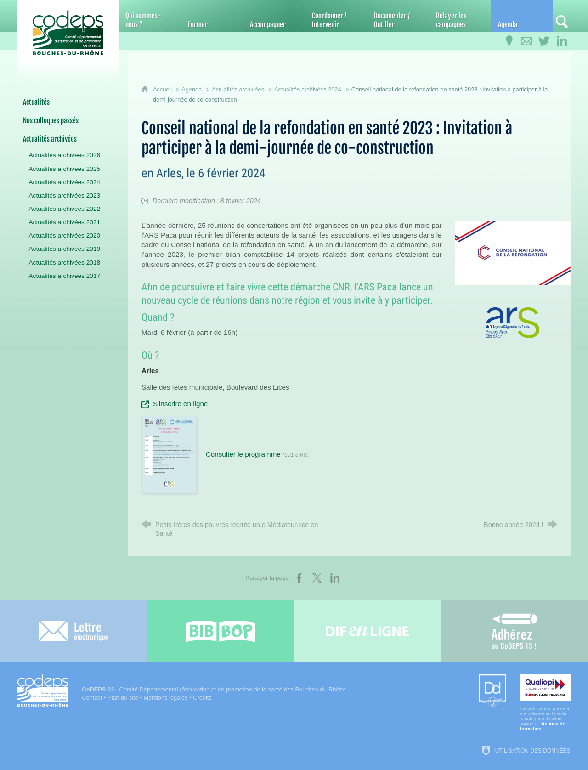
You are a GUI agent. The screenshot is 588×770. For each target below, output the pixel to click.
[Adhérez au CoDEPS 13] (514, 631)
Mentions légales (166, 697)
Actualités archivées (238, 89)
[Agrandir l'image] (513, 252)
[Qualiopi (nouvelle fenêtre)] (545, 702)
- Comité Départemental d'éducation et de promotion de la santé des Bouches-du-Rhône (213, 689)
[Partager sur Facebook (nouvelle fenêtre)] (299, 578)
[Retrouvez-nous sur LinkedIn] (562, 41)
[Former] (212, 16)
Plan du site (122, 697)
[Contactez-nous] (527, 41)
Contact (92, 697)
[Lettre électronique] (73, 631)
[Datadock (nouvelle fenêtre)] (492, 691)
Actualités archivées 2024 (307, 89)
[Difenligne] (367, 631)
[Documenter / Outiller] (398, 16)
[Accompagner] (274, 16)
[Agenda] (522, 16)
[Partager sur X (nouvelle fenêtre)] (317, 578)
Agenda (191, 89)
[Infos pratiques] (509, 41)
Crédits (202, 697)
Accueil (163, 89)
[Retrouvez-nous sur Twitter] (544, 41)
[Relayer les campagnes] (460, 16)
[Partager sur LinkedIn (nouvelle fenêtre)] (335, 578)
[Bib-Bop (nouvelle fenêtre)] (220, 631)
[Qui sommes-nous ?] (149, 16)
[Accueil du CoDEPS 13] (68, 32)
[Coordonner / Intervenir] (336, 16)
